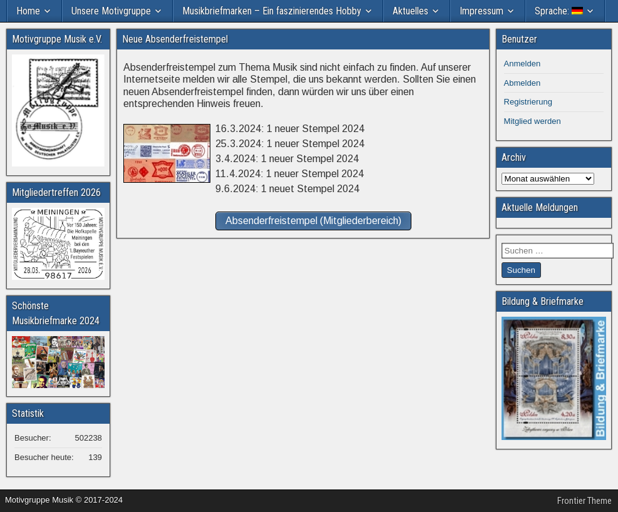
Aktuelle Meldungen (540, 207)
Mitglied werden (532, 121)
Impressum (481, 11)
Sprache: (559, 11)
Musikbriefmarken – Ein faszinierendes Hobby (271, 11)
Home (28, 11)
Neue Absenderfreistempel (175, 39)
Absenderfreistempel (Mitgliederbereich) (313, 220)
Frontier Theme (584, 500)
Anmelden (522, 63)
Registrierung (528, 101)
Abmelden (522, 83)
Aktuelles (410, 11)
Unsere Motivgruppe (111, 11)
